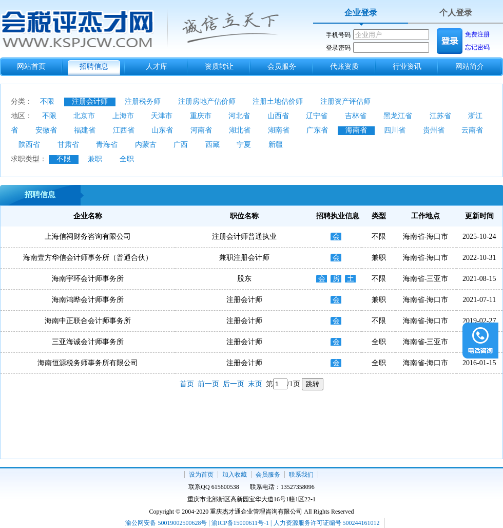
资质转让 (219, 66)
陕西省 (29, 144)
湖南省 (278, 130)
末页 (255, 384)
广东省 (317, 130)
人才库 (156, 66)
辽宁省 (316, 116)
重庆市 (200, 116)
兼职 (95, 159)
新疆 (275, 144)
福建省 (84, 130)
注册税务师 (143, 101)
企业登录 (360, 12)
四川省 (394, 130)
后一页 (233, 384)
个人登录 (455, 12)
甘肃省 (68, 144)
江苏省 (440, 116)
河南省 (201, 130)
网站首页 (31, 66)
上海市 (123, 116)
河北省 (239, 116)
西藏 (212, 144)
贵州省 (433, 130)
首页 (187, 384)
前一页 (208, 384)
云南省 (472, 130)
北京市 (84, 116)
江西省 (123, 130)
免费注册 (477, 34)
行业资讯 (407, 66)
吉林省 (355, 116)
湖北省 (239, 130)
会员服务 (281, 66)
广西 (180, 144)
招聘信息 (94, 66)
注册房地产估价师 (207, 101)
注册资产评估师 (345, 101)
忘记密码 (477, 47)
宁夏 (244, 144)
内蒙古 (146, 144)
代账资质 (344, 66)
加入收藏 (234, 474)
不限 (47, 101)
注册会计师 (90, 101)
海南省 (356, 130)
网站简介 (469, 66)
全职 (127, 159)
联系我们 (301, 474)
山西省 (278, 116)
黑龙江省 (397, 116)
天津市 (161, 116)
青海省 (107, 144)
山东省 (162, 130)
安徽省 (46, 130)
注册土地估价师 (278, 101)
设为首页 (201, 474)
